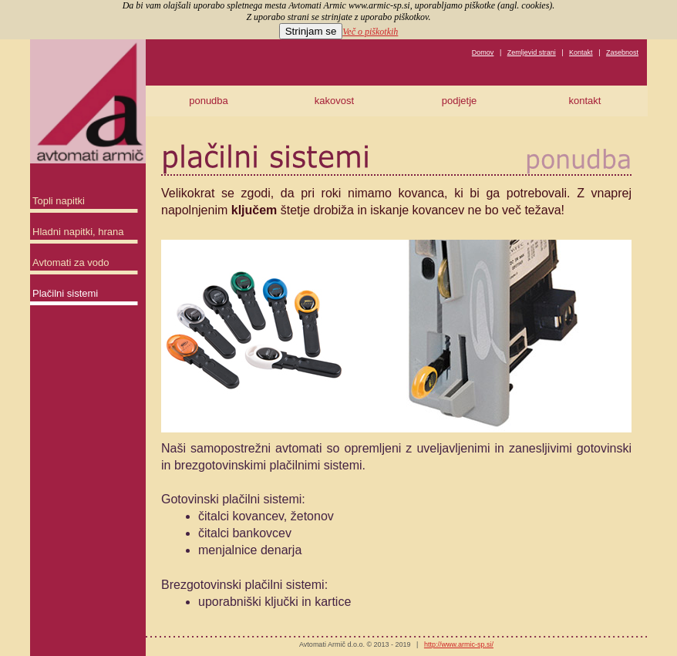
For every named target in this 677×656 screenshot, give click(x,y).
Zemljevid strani (531, 52)
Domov (483, 52)
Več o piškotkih (370, 31)
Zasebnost (622, 52)
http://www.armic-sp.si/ (458, 644)
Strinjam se (311, 31)
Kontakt (581, 52)
